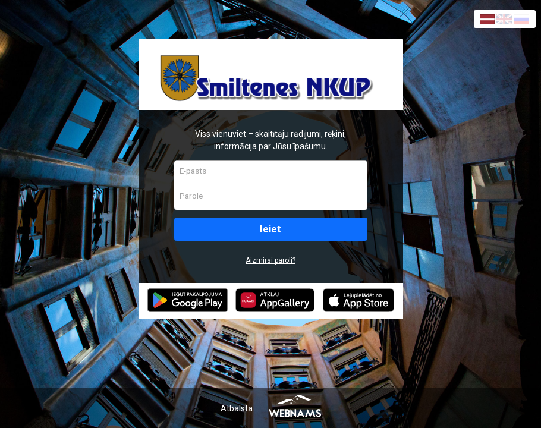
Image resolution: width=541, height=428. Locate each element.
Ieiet (270, 229)
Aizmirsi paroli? (270, 260)
